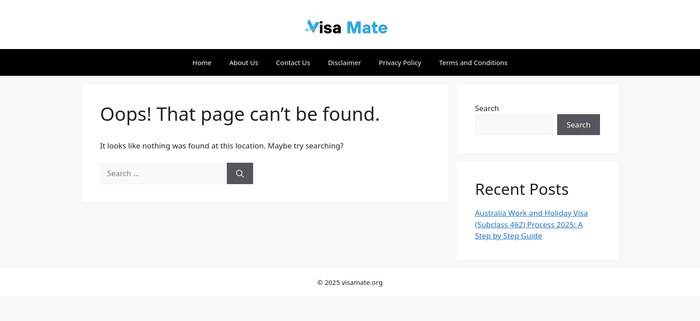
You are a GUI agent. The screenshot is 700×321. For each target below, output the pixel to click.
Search (487, 108)
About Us (243, 62)
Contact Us (293, 62)
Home (202, 62)
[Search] (240, 173)
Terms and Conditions (473, 62)
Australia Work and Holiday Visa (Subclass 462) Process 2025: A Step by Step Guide (531, 224)
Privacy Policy (400, 62)
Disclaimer (344, 62)
